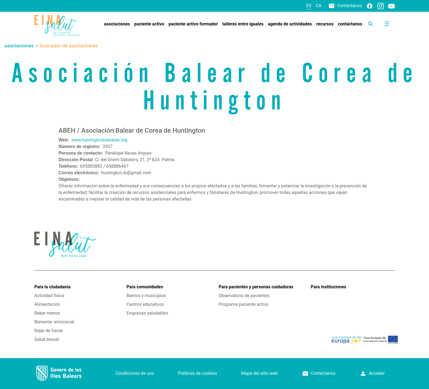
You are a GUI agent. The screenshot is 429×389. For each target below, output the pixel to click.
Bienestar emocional (54, 321)
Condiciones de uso (135, 373)
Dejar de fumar (48, 330)
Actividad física (49, 295)
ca (318, 5)
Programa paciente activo (243, 304)
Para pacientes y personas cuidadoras (256, 286)
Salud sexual (46, 339)
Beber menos (47, 313)
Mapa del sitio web (259, 373)
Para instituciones (328, 286)
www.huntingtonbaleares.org (99, 140)
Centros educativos (145, 304)
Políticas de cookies (197, 373)
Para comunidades (144, 286)
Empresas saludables (147, 313)
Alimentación (47, 304)
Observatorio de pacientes (244, 295)
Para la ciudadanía (52, 286)
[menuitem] (117, 24)
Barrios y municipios (146, 295)
